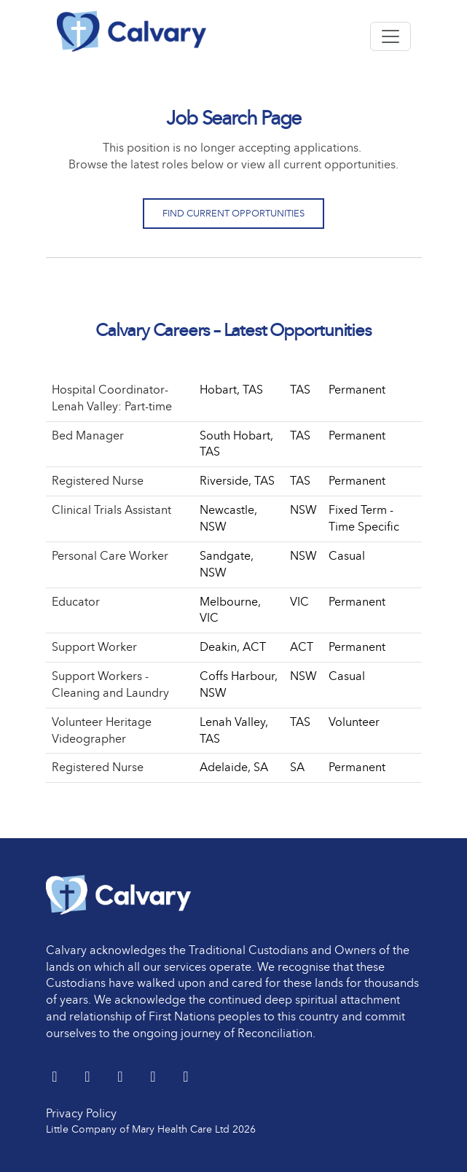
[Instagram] (186, 1078)
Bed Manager (88, 435)
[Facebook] (122, 1078)
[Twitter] (56, 1078)
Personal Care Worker (110, 556)
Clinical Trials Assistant (111, 510)
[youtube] (154, 1078)
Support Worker (94, 647)
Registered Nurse (98, 481)
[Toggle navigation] (390, 36)
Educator (76, 602)
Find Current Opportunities (233, 213)
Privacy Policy (81, 1113)
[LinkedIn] (89, 1078)
